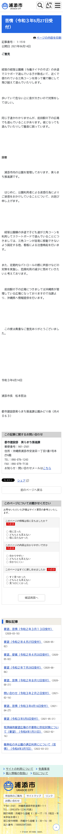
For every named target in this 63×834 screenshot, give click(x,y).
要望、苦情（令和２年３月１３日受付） (28, 629)
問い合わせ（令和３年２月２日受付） (27, 693)
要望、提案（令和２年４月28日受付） (27, 654)
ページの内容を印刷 (47, 37)
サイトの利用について (19, 769)
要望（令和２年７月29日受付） (23, 667)
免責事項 (43, 769)
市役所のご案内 (13, 796)
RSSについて (40, 773)
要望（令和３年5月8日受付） (21, 718)
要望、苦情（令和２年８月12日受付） (27, 680)
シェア (23, 480)
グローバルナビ (57, 5)
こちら (47, 468)
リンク (49, 796)
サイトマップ (34, 796)
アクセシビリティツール (49, 5)
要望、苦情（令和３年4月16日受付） (26, 706)
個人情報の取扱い (17, 773)
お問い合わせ (12, 801)
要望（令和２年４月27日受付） (23, 641)
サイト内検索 (40, 5)
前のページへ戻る (31, 490)
